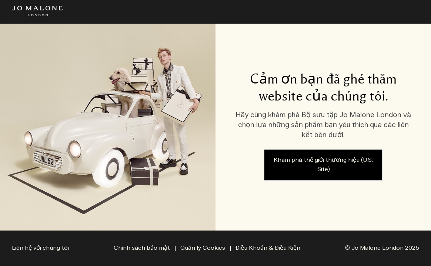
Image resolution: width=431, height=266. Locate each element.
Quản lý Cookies (203, 248)
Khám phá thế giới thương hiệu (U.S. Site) (323, 165)
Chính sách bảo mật (142, 248)
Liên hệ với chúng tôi (40, 248)
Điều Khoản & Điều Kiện (267, 248)
